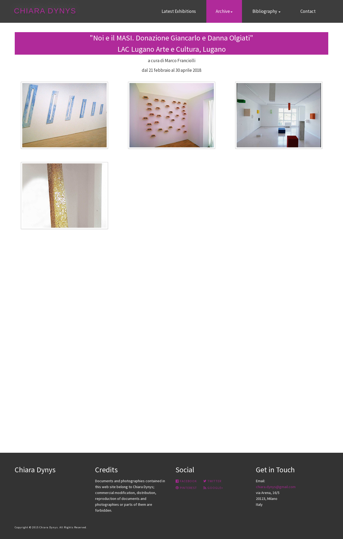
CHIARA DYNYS (45, 11)
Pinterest (186, 488)
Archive (224, 11)
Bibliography (266, 11)
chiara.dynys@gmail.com (276, 486)
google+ (213, 488)
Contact (308, 11)
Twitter (212, 481)
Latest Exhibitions (179, 11)
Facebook (186, 481)
